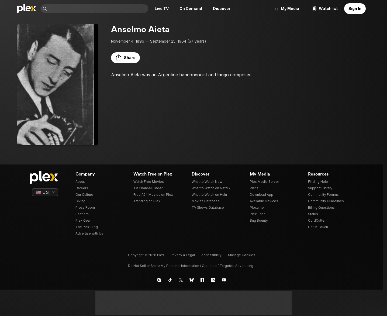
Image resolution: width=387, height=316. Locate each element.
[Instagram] (159, 279)
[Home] (26, 8)
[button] (125, 57)
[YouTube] (224, 279)
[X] (180, 279)
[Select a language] (45, 192)
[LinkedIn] (213, 279)
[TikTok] (170, 279)
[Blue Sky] (191, 279)
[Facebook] (202, 279)
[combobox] (98, 8)
